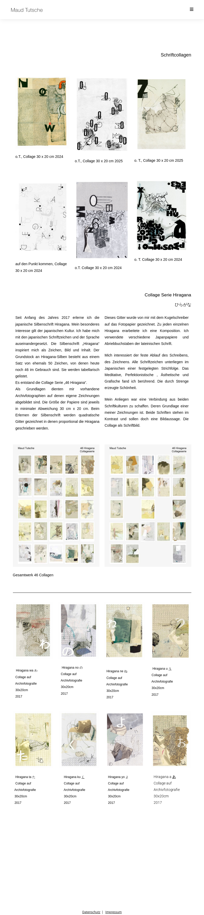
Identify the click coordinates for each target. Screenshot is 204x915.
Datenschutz (91, 912)
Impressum (113, 912)
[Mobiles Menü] (192, 9)
